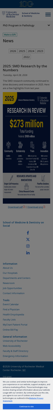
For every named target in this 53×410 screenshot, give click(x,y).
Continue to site (26, 406)
